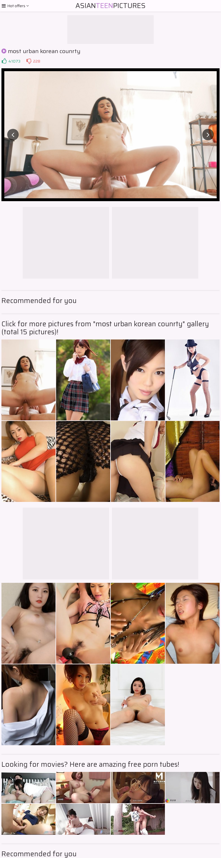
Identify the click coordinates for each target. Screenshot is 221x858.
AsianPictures (110, 5)
